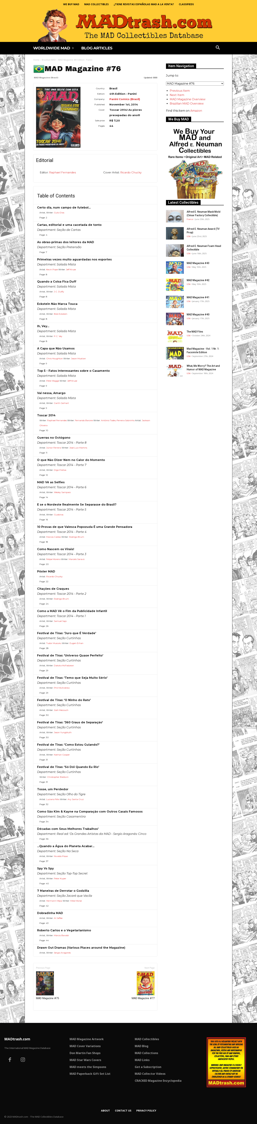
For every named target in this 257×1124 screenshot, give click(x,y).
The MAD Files (195, 331)
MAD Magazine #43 (198, 263)
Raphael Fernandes (62, 172)
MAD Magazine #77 (143, 985)
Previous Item (180, 90)
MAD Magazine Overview (187, 99)
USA (188, 236)
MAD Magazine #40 (198, 314)
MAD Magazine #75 (47, 985)
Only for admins (45, 1016)
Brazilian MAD (49, 59)
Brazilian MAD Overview (187, 103)
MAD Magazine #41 (198, 297)
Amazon (196, 110)
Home (36, 59)
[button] (218, 48)
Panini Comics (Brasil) (124, 99)
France (190, 219)
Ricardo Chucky (131, 172)
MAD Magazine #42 (198, 280)
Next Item (177, 95)
